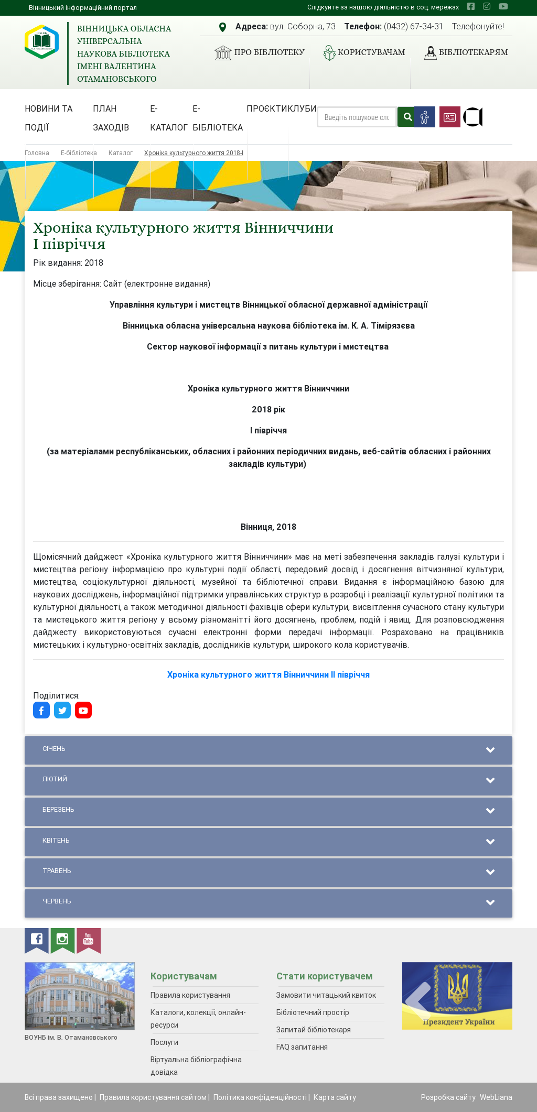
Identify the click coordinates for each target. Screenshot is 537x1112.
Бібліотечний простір (312, 1012)
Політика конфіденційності (260, 1097)
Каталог (121, 153)
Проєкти (266, 108)
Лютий (268, 781)
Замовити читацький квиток (326, 995)
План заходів (111, 118)
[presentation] (418, 1002)
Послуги (164, 1042)
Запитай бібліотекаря (313, 1029)
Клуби (302, 108)
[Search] (357, 116)
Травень (268, 873)
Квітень (268, 842)
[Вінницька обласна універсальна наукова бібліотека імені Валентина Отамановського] (42, 41)
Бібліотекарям (462, 53)
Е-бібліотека (217, 118)
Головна (37, 153)
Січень (268, 751)
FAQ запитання (302, 1047)
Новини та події (48, 118)
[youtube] (503, 6)
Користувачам (360, 53)
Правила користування (190, 995)
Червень (268, 903)
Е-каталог (169, 118)
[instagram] (487, 6)
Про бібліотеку (255, 53)
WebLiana (496, 1097)
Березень (268, 811)
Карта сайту (335, 1097)
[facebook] (471, 6)
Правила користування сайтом (153, 1097)
